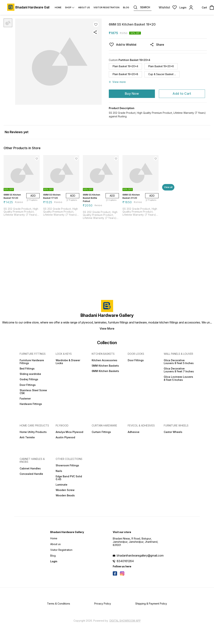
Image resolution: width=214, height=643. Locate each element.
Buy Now (132, 93)
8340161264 (125, 561)
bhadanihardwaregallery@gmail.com (140, 555)
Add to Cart (182, 93)
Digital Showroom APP (125, 620)
